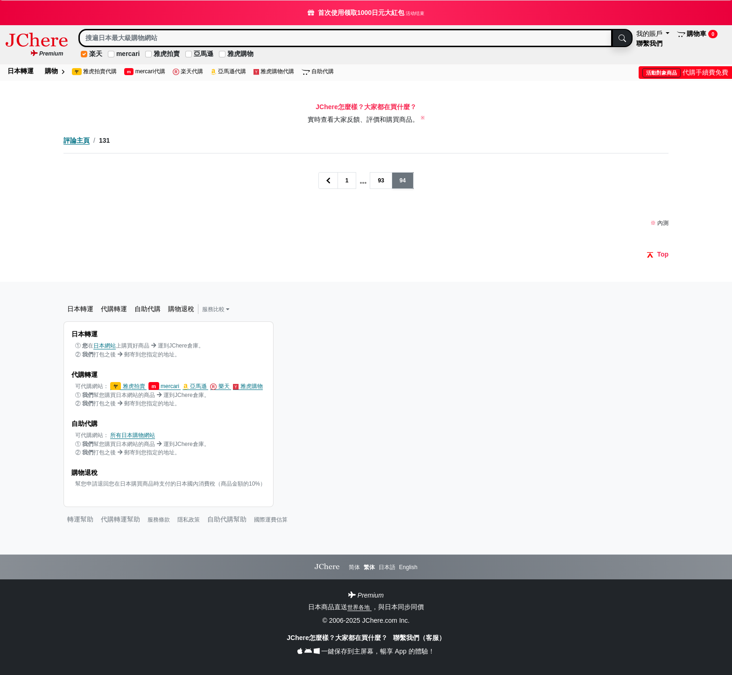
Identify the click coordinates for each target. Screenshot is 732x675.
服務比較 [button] (216, 309)
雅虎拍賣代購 (94, 71)
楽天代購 (188, 71)
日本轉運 (20, 71)
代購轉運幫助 (120, 519)
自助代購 (318, 71)
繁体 (369, 567)
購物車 (697, 34)
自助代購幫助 (226, 519)
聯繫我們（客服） (419, 637)
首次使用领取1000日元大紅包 (366, 12)
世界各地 (359, 607)
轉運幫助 (80, 519)
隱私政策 (188, 519)
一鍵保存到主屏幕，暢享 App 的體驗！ (365, 651)
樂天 (220, 386)
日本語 (387, 567)
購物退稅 (181, 309)
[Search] (345, 38)
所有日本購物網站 (132, 435)
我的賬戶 (650, 33)
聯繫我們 (649, 43)
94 (403, 180)
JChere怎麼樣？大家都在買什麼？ (338, 637)
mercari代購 (144, 71)
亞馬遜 (203, 53)
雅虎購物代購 (274, 71)
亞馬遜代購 (228, 71)
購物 (54, 71)
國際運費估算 (271, 519)
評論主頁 (76, 140)
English (408, 567)
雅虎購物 (240, 53)
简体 (354, 567)
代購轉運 (114, 309)
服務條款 (159, 519)
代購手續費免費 (685, 72)
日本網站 (104, 345)
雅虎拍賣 (167, 53)
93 (381, 180)
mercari (128, 53)
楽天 (95, 53)
